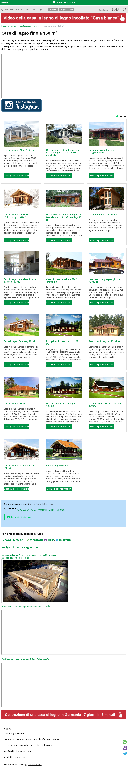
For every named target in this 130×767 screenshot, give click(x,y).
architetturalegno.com (14, 757)
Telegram (40, 9)
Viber (33, 9)
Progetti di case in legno (28, 26)
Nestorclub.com (35, 764)
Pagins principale (8, 26)
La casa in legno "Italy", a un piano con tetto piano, (28, 554)
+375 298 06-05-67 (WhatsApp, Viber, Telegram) (41, 509)
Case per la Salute (64, 2)
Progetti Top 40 (66, 9)
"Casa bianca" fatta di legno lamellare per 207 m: (25, 606)
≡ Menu (5, 2)
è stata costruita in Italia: (15, 557)
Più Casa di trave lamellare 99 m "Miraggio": (25, 658)
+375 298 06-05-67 (10, 9)
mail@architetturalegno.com (17, 751)
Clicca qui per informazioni (16, 175)
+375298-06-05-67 (12, 539)
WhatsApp (25, 9)
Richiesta (53, 9)
